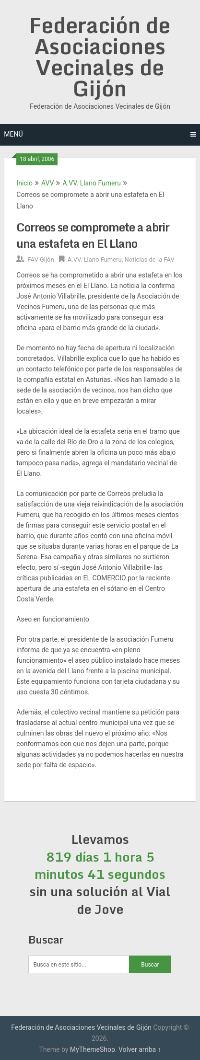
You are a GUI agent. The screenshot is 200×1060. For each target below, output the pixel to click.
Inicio (24, 183)
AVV (47, 183)
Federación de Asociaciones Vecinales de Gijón (99, 56)
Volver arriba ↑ (139, 1049)
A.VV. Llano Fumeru (91, 183)
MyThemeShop (92, 1049)
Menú (13, 134)
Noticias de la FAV (149, 259)
